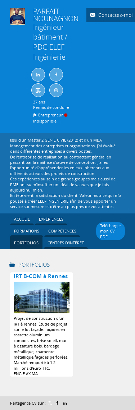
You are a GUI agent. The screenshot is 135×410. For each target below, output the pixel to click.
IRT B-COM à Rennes (41, 276)
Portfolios (34, 264)
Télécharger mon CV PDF (110, 231)
